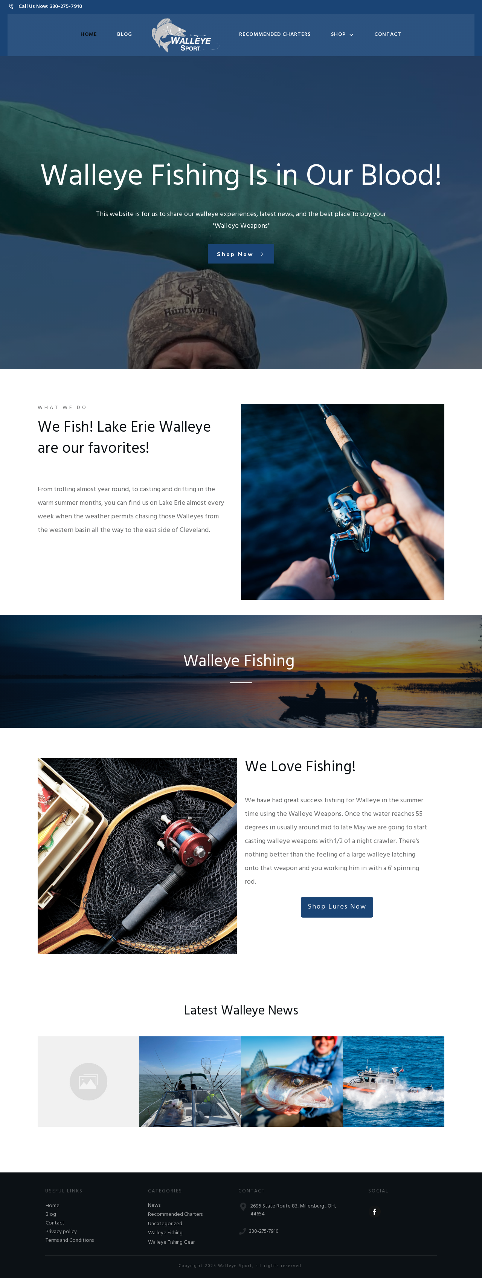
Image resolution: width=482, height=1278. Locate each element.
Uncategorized (165, 1224)
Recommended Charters (175, 1215)
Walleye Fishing (165, 1233)
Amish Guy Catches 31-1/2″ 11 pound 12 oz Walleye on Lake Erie (87, 1076)
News (154, 1206)
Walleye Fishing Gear (171, 1243)
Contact (55, 1223)
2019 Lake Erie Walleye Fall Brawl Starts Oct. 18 (287, 1077)
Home (52, 1206)
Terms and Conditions (70, 1241)
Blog (51, 1215)
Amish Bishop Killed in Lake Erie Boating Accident (385, 1076)
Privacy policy (61, 1232)
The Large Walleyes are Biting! (185, 1077)
